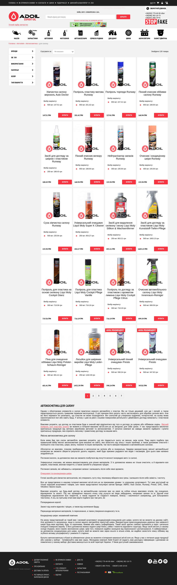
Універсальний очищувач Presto (152, 360)
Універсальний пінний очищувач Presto (120, 360)
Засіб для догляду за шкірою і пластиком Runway (56, 158)
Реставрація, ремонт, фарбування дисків (41, 576)
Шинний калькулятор (79, 3)
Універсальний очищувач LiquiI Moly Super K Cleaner (88, 224)
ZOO (92, 3)
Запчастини (81, 568)
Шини (51, 3)
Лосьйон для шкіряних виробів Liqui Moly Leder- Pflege (88, 362)
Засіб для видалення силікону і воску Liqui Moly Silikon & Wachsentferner (120, 225)
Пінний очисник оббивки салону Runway (152, 93)
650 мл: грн (85, 105)
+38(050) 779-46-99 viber (155, 13)
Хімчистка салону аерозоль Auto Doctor (56, 93)
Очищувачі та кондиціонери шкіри (56, 473)
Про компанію (39, 566)
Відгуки (58, 575)
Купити (65, 115)
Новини (80, 564)
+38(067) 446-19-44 (119, 566)
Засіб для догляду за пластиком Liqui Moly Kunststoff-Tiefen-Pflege (152, 225)
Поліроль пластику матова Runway (88, 93)
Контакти (42, 3)
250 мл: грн (85, 236)
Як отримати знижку (27, 3)
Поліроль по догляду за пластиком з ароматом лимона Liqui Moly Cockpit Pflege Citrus (120, 293)
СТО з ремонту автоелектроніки (62, 569)
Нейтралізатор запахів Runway (120, 157)
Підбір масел (62, 3)
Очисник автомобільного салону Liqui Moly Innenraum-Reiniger (152, 292)
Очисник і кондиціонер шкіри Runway (152, 157)
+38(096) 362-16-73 (153, 15)
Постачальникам (83, 572)
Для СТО (80, 560)
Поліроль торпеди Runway (120, 92)
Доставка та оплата (41, 570)
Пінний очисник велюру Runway (88, 157)
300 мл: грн (117, 169)
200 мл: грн (53, 172)
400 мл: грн (149, 169)
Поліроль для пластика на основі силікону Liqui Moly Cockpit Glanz (56, 292)
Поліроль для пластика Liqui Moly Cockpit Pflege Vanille (88, 292)
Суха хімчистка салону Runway (57, 224)
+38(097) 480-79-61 (153, 18)
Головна (12, 3)
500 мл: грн (53, 105)
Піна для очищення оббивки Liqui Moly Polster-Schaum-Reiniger (56, 362)
